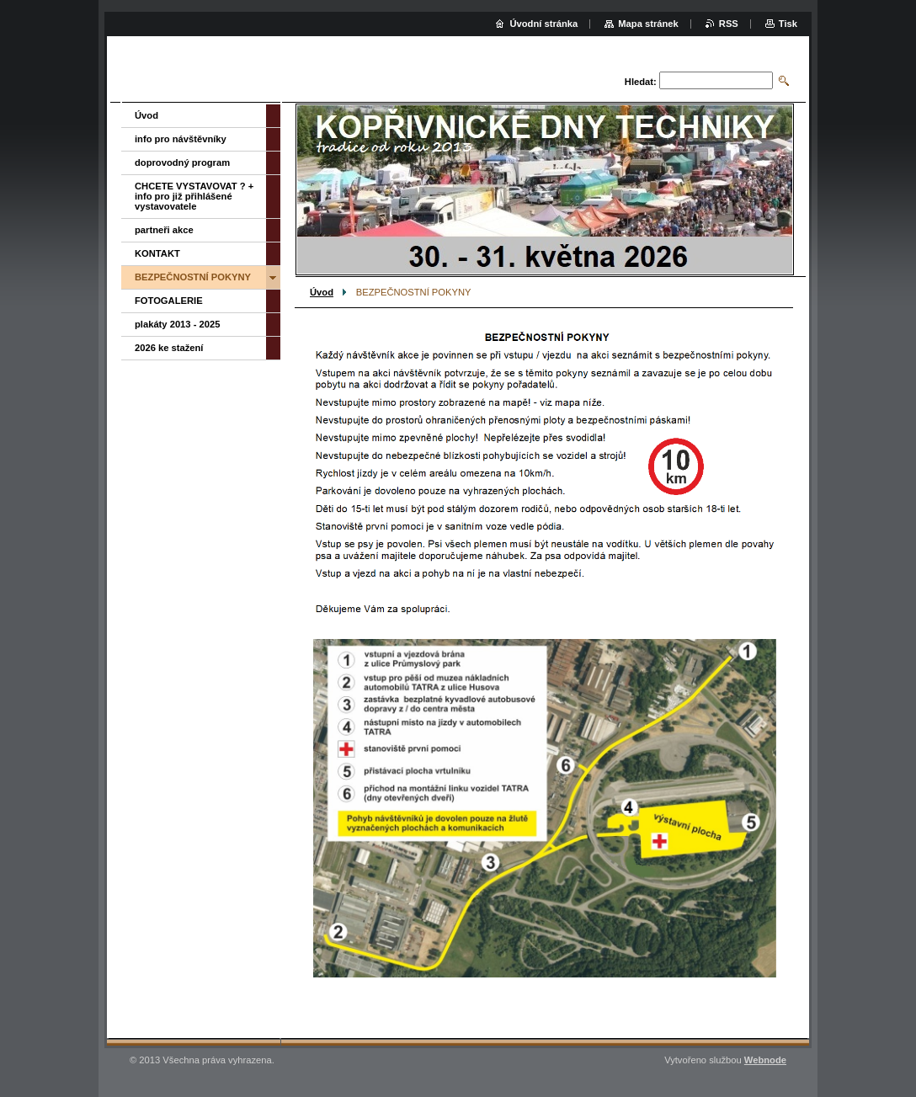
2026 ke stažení (169, 348)
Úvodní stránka (543, 24)
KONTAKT (157, 253)
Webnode (765, 1060)
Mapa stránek (648, 24)
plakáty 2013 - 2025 (177, 324)
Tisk (788, 24)
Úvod (321, 292)
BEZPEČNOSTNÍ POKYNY (193, 277)
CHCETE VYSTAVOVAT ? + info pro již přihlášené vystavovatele (194, 196)
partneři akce (164, 230)
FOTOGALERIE (169, 301)
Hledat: (641, 82)
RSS (728, 24)
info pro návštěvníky (180, 139)
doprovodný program (182, 162)
